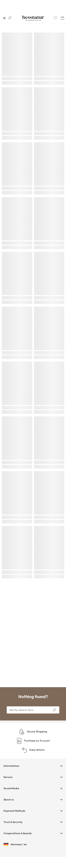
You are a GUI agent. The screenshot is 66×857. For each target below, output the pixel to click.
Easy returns (33, 750)
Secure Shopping (33, 732)
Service (8, 777)
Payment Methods (14, 810)
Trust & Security (13, 822)
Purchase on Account (33, 741)
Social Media (11, 788)
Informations (11, 765)
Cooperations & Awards (18, 833)
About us (9, 799)
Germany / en (15, 844)
